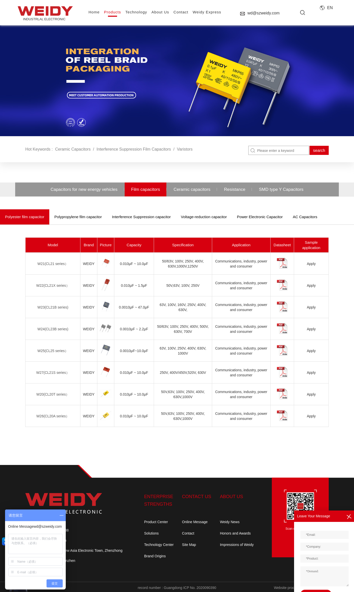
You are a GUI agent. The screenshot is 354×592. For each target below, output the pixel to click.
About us (160, 12)
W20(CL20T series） (52, 394)
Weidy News (230, 522)
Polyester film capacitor (24, 217)
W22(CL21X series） (53, 285)
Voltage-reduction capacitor (204, 217)
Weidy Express (207, 12)
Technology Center (159, 545)
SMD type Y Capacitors (281, 189)
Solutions (151, 533)
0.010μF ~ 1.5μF (134, 285)
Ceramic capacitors (192, 189)
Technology (136, 12)
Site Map (189, 545)
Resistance (234, 189)
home (94, 12)
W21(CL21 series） (52, 264)
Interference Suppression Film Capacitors (134, 149)
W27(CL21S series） (53, 373)
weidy (89, 264)
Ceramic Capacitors (73, 149)
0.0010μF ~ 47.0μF (134, 307)
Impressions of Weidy (237, 545)
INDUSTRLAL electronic (44, 13)
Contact (188, 533)
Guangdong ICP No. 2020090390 (190, 588)
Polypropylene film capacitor (78, 217)
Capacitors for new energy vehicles (84, 189)
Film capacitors (145, 189)
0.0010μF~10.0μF (134, 351)
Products (112, 12)
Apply (311, 264)
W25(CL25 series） (52, 351)
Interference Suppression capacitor (141, 217)
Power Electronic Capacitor (260, 217)
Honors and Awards (235, 533)
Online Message (195, 522)
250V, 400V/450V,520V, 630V (183, 373)
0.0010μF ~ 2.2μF (134, 329)
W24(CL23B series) (52, 329)
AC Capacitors (305, 217)
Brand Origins (155, 556)
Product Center (156, 522)
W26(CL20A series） (53, 416)
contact (180, 12)
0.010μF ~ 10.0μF (134, 264)
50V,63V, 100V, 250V (183, 285)
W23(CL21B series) (52, 307)
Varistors (184, 149)
